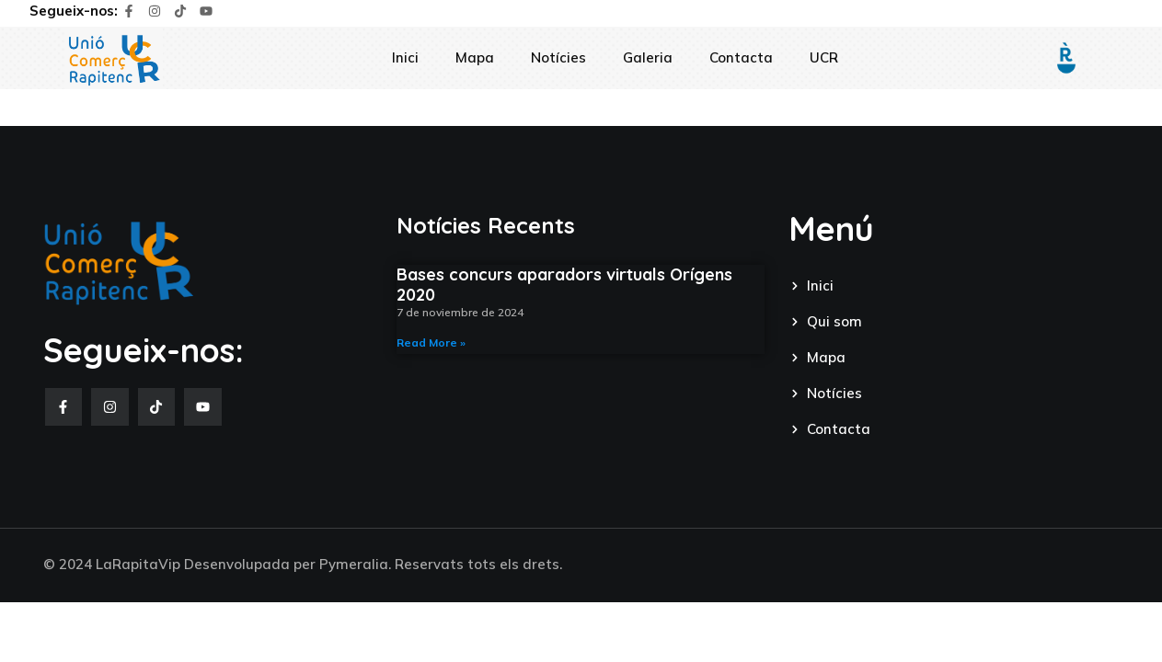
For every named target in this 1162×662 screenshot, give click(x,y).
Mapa (474, 57)
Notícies (558, 57)
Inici (405, 57)
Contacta (741, 57)
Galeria (648, 57)
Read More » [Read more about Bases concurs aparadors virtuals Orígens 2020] (431, 342)
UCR (824, 57)
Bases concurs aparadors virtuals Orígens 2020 (564, 284)
